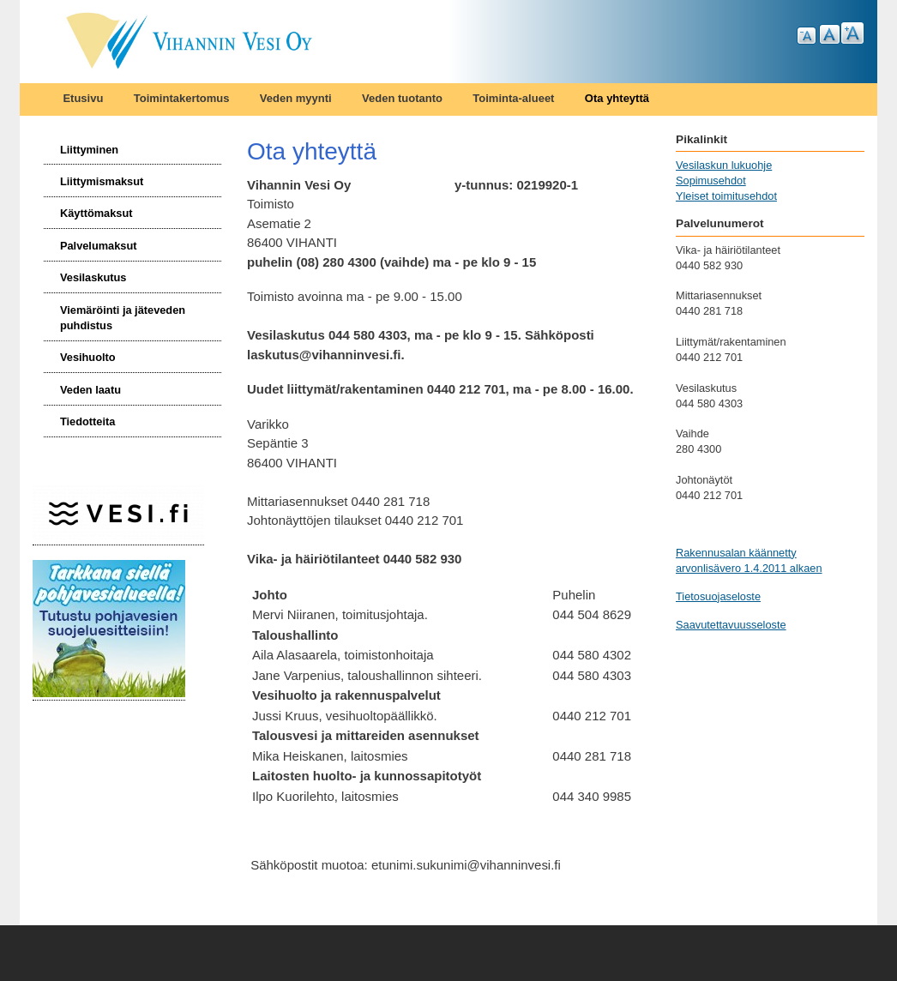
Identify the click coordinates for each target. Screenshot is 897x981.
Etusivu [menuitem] (83, 98)
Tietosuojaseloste (718, 596)
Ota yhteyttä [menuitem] (617, 98)
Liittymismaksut (101, 181)
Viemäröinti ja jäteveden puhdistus (122, 318)
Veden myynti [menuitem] (296, 98)
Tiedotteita (87, 421)
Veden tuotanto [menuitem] (402, 98)
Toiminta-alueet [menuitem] (513, 98)
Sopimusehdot (711, 180)
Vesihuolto (88, 357)
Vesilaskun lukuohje (724, 165)
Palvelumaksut (98, 245)
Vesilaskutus (93, 277)
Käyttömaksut (96, 213)
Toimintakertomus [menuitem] (182, 98)
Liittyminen (89, 149)
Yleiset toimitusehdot (726, 196)
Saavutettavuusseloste (731, 624)
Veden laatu (90, 389)
